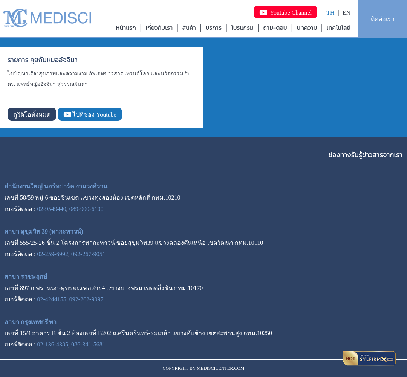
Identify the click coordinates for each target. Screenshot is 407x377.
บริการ (213, 27)
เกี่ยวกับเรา (159, 27)
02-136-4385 (52, 344)
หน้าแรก (126, 27)
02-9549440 (51, 209)
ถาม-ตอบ (275, 27)
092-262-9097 (86, 299)
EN (346, 12)
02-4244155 (51, 299)
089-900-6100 (86, 209)
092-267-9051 (88, 254)
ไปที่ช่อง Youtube (89, 114)
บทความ (307, 27)
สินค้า (189, 27)
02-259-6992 (52, 254)
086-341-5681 (88, 344)
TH (330, 12)
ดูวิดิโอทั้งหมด (31, 114)
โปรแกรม (242, 27)
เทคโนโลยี (338, 27)
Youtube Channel (285, 12)
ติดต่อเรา (383, 19)
